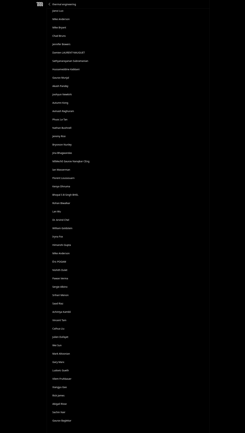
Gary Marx (58, 362)
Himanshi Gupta (61, 245)
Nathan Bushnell (61, 127)
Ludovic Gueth (60, 370)
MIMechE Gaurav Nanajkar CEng (71, 161)
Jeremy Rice (59, 136)
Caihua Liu (58, 328)
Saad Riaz (57, 303)
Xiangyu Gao (59, 387)
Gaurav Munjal (60, 77)
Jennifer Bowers (61, 44)
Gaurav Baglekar (61, 420)
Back (49, 4)
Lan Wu (56, 211)
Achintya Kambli (61, 311)
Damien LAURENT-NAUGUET (68, 52)
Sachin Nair (59, 412)
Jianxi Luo (57, 10)
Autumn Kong (60, 102)
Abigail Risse (59, 403)
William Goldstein (62, 228)
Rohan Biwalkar (61, 203)
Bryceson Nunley (62, 144)
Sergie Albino (60, 286)
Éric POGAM (59, 261)
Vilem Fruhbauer (61, 378)
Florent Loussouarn (63, 178)
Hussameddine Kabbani (66, 69)
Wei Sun (57, 345)
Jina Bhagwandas (62, 153)
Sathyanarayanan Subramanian (70, 61)
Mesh (39, 4)
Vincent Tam (59, 320)
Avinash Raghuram (63, 111)
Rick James (58, 395)
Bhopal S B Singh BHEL (65, 194)
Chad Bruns (59, 35)
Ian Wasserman (61, 169)
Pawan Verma (60, 278)
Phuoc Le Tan (60, 119)
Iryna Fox (57, 236)
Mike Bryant (59, 27)
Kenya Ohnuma (61, 186)
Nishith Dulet (59, 270)
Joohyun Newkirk (62, 94)
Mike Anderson (61, 19)
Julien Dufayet (60, 337)
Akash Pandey (60, 86)
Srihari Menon (60, 295)
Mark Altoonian (61, 353)
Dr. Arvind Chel (60, 219)
